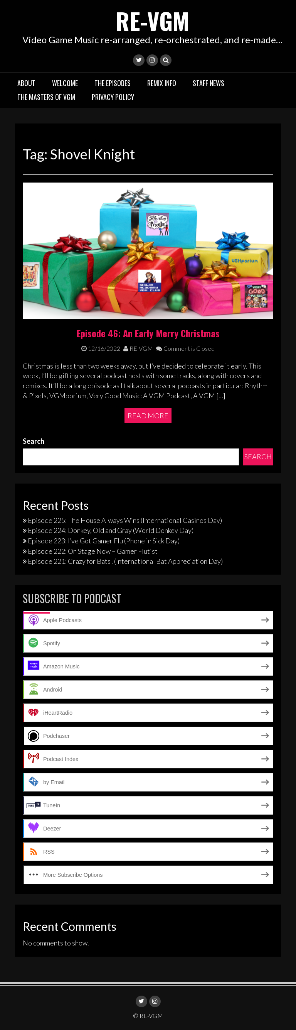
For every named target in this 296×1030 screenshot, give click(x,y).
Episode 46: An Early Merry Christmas (148, 333)
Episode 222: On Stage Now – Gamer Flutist (93, 551)
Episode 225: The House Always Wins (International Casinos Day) (125, 520)
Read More (148, 415)
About (26, 83)
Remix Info (161, 83)
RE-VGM (152, 20)
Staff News (208, 83)
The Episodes (112, 83)
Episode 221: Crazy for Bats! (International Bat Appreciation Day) (125, 561)
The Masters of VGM (46, 97)
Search (33, 441)
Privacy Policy (113, 97)
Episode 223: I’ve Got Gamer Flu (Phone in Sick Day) (104, 540)
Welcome (65, 83)
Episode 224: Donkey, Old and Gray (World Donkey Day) (110, 530)
